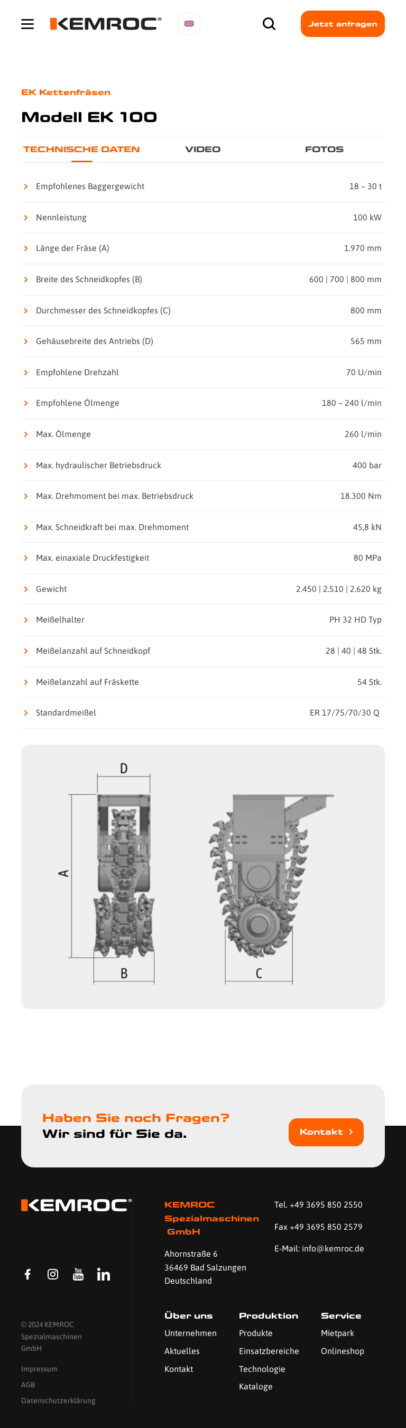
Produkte (256, 1333)
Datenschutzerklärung (58, 1401)
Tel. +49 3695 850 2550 (318, 1204)
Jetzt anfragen (342, 24)
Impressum (39, 1369)
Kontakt (321, 1131)
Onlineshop (342, 1351)
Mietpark (337, 1333)
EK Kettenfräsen (65, 92)
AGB (28, 1385)
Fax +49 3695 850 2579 (318, 1226)
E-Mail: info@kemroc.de (319, 1248)
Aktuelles (182, 1351)
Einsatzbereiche (269, 1351)
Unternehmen (190, 1333)
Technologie (262, 1369)
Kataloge (256, 1386)
